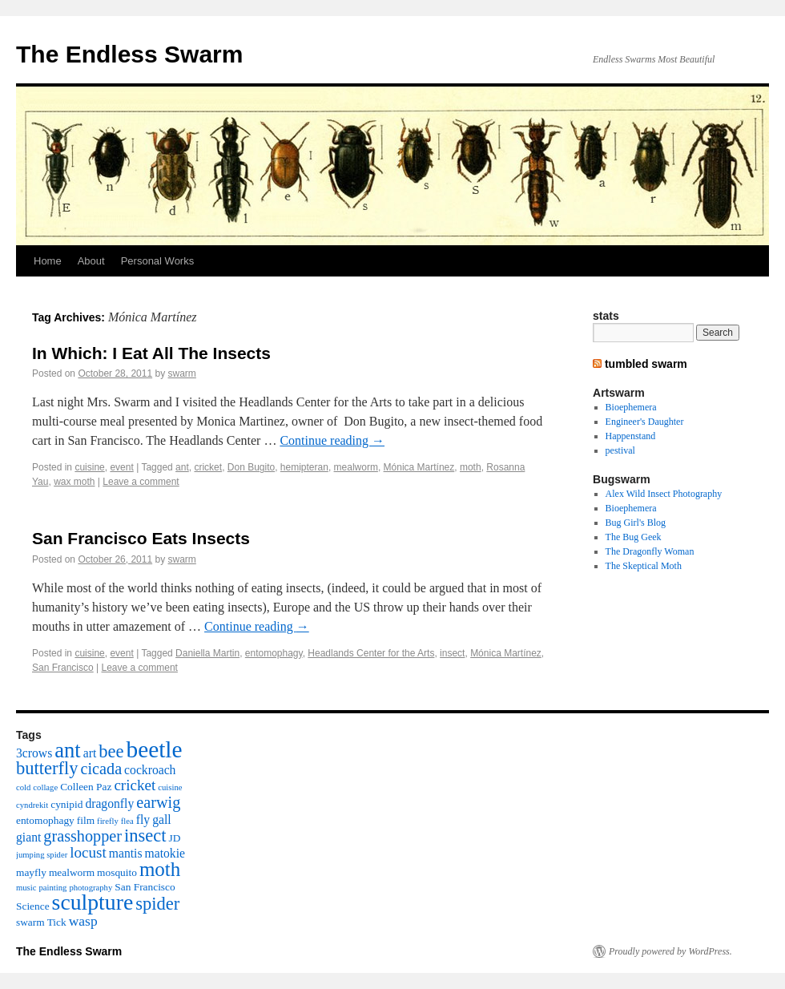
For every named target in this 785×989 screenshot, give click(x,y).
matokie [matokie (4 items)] (165, 853)
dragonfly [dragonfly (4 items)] (109, 803)
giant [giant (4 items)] (28, 837)
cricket (208, 467)
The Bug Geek (634, 537)
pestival (620, 450)
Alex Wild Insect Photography (664, 493)
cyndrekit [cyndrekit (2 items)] (32, 805)
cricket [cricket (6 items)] (134, 785)
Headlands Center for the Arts (371, 653)
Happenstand (631, 436)
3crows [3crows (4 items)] (34, 753)
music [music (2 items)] (26, 887)
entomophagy (274, 653)
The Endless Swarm (129, 54)
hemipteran (304, 467)
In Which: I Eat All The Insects (151, 353)
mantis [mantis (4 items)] (126, 853)
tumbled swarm (646, 363)
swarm (182, 373)
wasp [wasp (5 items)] (83, 921)
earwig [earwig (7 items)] (158, 802)
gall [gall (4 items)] (161, 819)
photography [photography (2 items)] (90, 887)
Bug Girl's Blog (636, 522)
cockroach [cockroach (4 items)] (149, 770)
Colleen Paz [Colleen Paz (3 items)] (85, 787)
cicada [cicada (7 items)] (101, 768)
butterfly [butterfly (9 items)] (47, 768)
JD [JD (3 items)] (175, 838)
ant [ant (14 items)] (67, 750)
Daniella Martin (207, 653)
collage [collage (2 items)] (45, 787)
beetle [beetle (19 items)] (154, 749)
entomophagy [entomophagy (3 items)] (45, 820)
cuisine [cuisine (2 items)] (170, 787)
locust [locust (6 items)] (88, 852)
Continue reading (332, 440)
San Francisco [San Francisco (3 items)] (145, 887)
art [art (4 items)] (90, 753)
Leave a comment (141, 481)
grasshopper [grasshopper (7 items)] (82, 836)
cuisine (89, 467)
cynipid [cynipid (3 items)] (66, 804)
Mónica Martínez (419, 467)
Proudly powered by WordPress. (670, 951)
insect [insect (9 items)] (145, 836)
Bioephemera (631, 407)
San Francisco (63, 667)
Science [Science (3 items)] (33, 906)
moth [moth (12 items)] (159, 869)
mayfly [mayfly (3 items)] (31, 872)
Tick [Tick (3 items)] (56, 922)
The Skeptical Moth (644, 565)
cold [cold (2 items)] (23, 787)
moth (470, 467)
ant (182, 467)
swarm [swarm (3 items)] (30, 922)
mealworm (356, 467)
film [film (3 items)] (86, 820)
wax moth (74, 481)
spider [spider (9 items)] (157, 904)
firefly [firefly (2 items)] (108, 821)
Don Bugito (251, 467)
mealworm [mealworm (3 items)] (72, 872)
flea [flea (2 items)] (127, 821)
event (121, 467)
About (91, 261)
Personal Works (158, 261)
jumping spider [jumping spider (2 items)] (41, 854)
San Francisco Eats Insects (141, 538)
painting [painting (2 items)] (52, 887)
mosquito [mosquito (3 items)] (117, 872)
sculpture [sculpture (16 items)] (93, 902)
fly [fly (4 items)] (143, 819)
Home (48, 261)
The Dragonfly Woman (650, 551)
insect (452, 653)
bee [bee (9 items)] (111, 751)
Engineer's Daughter (645, 421)
